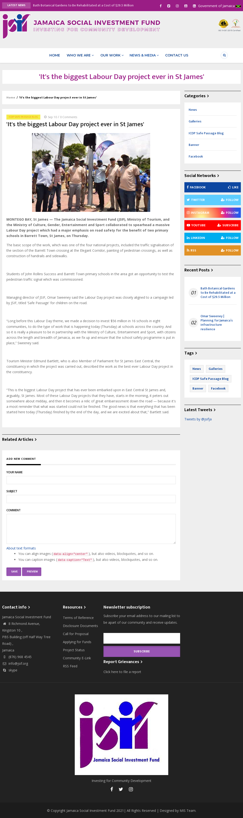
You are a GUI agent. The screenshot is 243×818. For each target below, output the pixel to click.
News (193, 109)
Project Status (74, 649)
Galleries (195, 121)
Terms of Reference (78, 617)
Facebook (196, 155)
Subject (11, 491)
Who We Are (80, 55)
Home (55, 55)
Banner (194, 144)
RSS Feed (70, 665)
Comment (13, 510)
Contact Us (175, 55)
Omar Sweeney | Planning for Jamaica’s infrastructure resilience (217, 322)
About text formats (21, 547)
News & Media (143, 55)
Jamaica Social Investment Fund (90, 810)
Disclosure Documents (80, 625)
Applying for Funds (77, 641)
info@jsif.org (15, 663)
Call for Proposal (76, 633)
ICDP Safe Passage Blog (23, 116)
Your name (14, 472)
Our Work (111, 55)
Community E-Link (77, 657)
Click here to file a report (122, 671)
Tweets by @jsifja (198, 418)
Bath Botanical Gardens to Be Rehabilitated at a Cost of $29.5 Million (83, 5)
